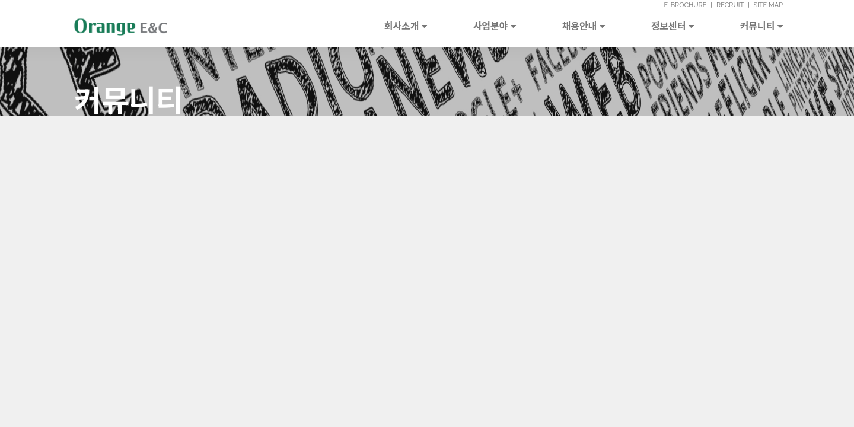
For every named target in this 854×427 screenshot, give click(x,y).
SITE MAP (768, 5)
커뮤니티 (761, 25)
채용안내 (583, 25)
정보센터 (672, 25)
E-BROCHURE (685, 5)
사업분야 (494, 25)
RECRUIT (730, 5)
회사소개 (405, 25)
